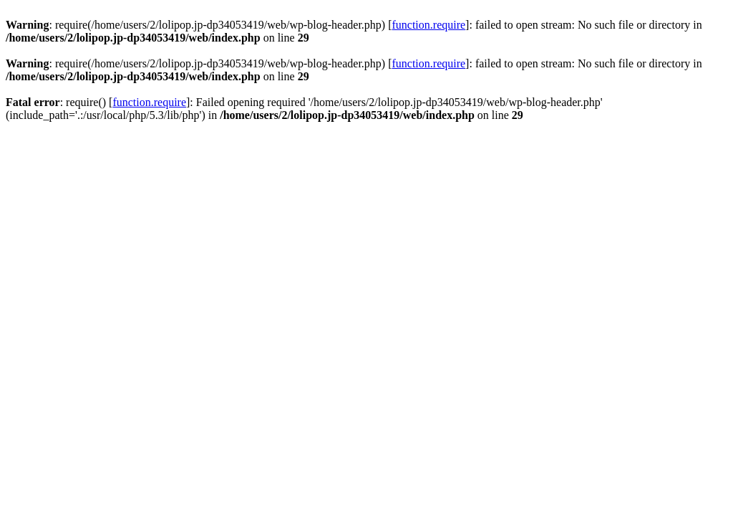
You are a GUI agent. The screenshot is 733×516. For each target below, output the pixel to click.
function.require (428, 25)
